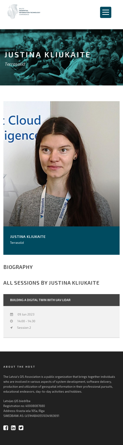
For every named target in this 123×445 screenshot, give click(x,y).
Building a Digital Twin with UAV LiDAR (40, 300)
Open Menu (105, 12)
